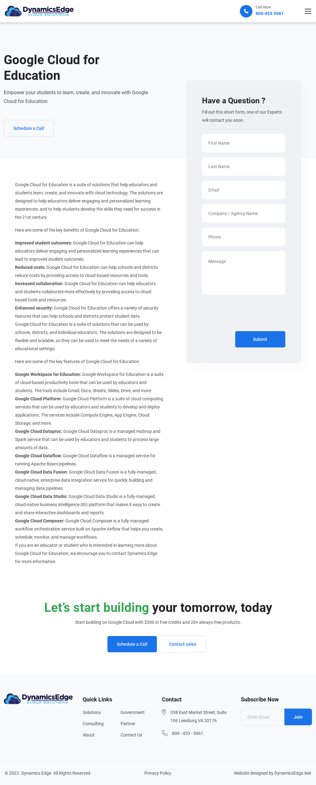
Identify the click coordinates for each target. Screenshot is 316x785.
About (89, 734)
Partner (128, 723)
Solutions (92, 712)
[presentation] (249, 314)
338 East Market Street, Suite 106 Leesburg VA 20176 (198, 716)
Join (298, 717)
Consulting (93, 723)
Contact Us (131, 734)
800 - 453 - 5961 (187, 733)
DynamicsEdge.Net (292, 773)
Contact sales (182, 644)
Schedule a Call (28, 128)
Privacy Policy (157, 773)
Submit (260, 339)
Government (133, 712)
